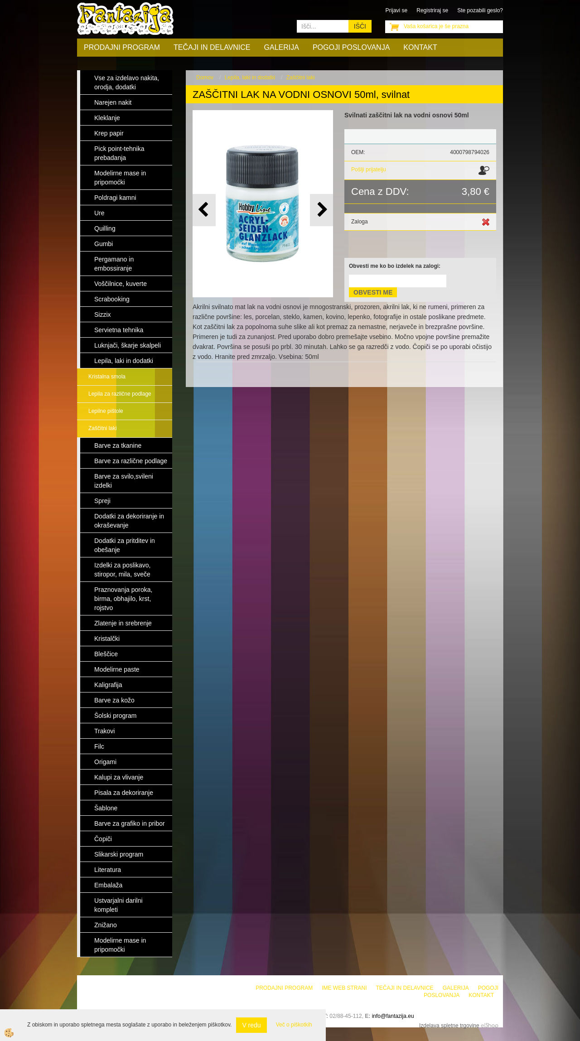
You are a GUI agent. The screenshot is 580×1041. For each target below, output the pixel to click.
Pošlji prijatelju (368, 169)
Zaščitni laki (102, 428)
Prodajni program (122, 47)
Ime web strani (344, 988)
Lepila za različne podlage (119, 394)
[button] (321, 210)
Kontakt (420, 47)
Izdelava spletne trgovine (449, 1025)
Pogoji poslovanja (351, 47)
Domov (204, 77)
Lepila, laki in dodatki (250, 77)
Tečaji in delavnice (212, 47)
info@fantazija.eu (393, 1016)
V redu (251, 1025)
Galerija (281, 47)
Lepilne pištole (105, 411)
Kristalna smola (107, 376)
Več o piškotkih (294, 1025)
